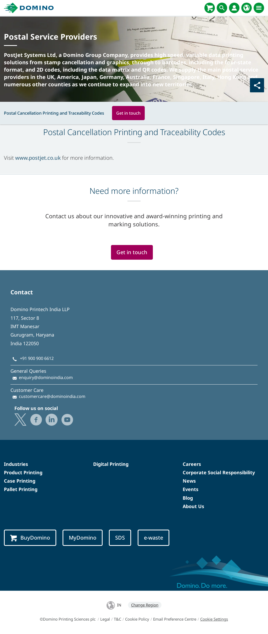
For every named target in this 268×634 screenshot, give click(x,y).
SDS (120, 537)
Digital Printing (111, 464)
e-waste (153, 537)
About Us (193, 506)
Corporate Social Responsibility (219, 472)
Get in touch (128, 113)
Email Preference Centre (174, 619)
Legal (105, 619)
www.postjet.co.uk (38, 157)
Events (190, 489)
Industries (16, 464)
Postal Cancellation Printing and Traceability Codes (54, 113)
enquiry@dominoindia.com (46, 377)
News (189, 481)
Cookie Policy (137, 619)
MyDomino (82, 537)
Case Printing (19, 481)
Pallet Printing (20, 489)
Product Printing (23, 472)
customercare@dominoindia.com (52, 396)
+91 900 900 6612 (37, 358)
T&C (117, 619)
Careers (192, 464)
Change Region (144, 605)
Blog (188, 498)
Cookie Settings (214, 619)
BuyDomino (30, 537)
